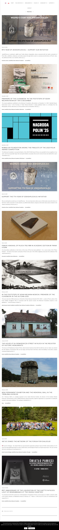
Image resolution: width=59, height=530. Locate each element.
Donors (7, 60)
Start (12, 2)
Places (36, 2)
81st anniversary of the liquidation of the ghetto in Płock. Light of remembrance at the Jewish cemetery (28, 491)
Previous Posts (8, 511)
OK (25, 528)
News (14, 60)
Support (51, 2)
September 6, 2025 (5, 145)
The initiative (19, 2)
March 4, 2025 (4, 242)
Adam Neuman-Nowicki (6, 305)
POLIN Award (22, 158)
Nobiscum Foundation (20, 60)
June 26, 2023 (4, 438)
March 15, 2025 (4, 194)
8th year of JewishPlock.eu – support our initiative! (25, 50)
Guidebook (13, 305)
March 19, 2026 (4, 47)
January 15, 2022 (5, 487)
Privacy (38, 521)
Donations (4, 60)
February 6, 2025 (5, 291)
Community (43, 2)
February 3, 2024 (5, 389)
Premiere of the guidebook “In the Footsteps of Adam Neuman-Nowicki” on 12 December (26, 99)
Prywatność (31, 528)
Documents (4, 256)
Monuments (28, 2)
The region (28, 452)
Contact (29, 8)
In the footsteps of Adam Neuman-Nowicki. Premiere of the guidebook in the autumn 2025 (28, 295)
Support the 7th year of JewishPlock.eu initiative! (24, 197)
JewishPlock (11, 60)
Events (3, 109)
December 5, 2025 (5, 96)
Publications (22, 109)
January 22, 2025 (5, 340)
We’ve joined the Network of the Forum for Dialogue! (26, 441)
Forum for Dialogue (7, 452)
